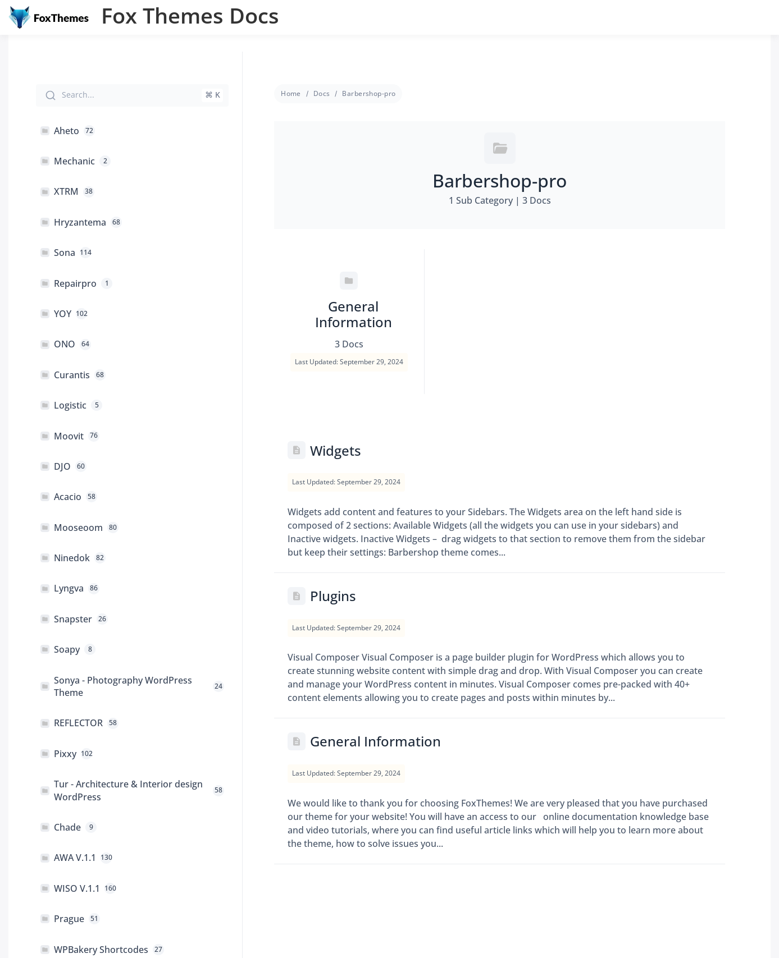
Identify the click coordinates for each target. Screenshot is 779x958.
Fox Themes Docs (190, 15)
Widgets (335, 450)
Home (291, 93)
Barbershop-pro (368, 93)
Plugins (333, 595)
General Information (375, 741)
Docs (321, 93)
